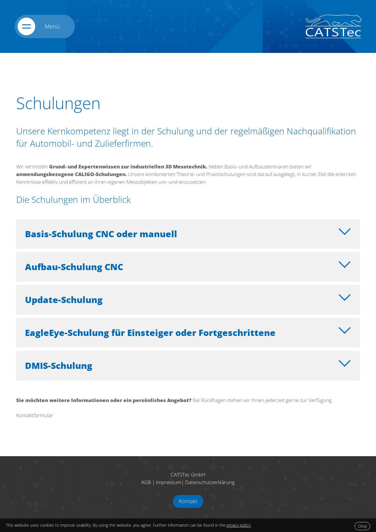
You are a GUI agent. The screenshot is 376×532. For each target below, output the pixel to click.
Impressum (168, 482)
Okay (362, 526)
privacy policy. (238, 525)
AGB (146, 482)
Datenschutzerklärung (210, 482)
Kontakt (188, 501)
